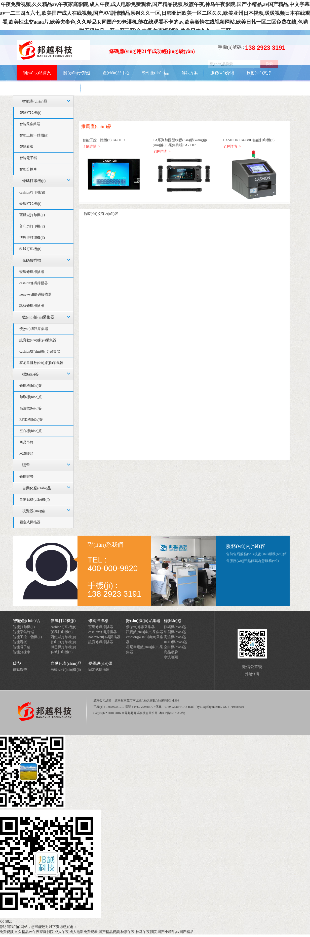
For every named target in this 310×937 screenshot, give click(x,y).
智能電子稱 (28, 158)
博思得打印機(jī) (32, 238)
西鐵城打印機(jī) (32, 215)
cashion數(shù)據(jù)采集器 (39, 351)
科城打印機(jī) (30, 249)
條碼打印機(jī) (34, 181)
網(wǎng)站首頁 (37, 73)
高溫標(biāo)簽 (30, 408)
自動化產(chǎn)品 (36, 488)
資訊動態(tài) (34, 88)
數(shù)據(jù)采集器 (38, 317)
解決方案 (190, 73)
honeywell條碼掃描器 (35, 294)
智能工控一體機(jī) (33, 135)
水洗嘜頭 (26, 453)
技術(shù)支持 (259, 73)
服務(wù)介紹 (222, 73)
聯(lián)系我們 (70, 88)
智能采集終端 (30, 124)
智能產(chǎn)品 (34, 101)
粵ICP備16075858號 (172, 713)
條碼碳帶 (26, 477)
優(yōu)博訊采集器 (33, 329)
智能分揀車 (28, 169)
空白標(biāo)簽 (30, 431)
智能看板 (26, 147)
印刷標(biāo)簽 (30, 397)
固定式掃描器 (30, 522)
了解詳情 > (91, 146)
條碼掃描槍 (31, 260)
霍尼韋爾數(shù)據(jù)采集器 (41, 363)
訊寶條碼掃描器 (31, 306)
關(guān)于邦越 (76, 73)
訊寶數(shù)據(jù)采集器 (37, 340)
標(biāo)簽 (30, 374)
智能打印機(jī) (30, 113)
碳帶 (26, 465)
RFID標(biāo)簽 (31, 419)
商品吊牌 (26, 442)
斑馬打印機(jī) (30, 204)
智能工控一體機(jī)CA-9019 (104, 140)
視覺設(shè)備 (33, 511)
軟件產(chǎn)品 (155, 73)
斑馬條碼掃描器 (31, 272)
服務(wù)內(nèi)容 (245, 546)
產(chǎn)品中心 (116, 73)
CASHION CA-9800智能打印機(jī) (249, 140)
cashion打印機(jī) (32, 192)
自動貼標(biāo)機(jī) (34, 499)
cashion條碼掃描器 (33, 283)
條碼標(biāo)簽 (30, 386)
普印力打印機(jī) (32, 226)
